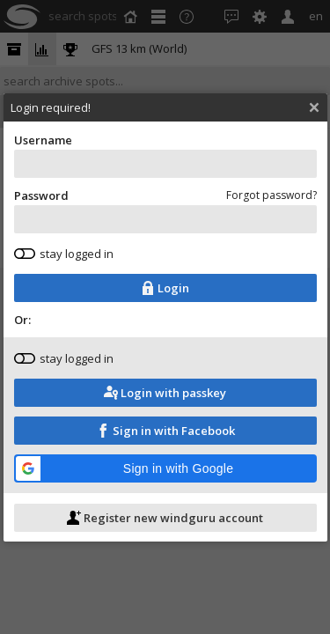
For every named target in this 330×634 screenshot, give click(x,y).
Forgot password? (273, 209)
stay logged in (65, 267)
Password (167, 224)
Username (167, 169)
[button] (167, 482)
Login (167, 302)
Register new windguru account (167, 532)
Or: (24, 334)
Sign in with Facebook (167, 445)
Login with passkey (167, 407)
